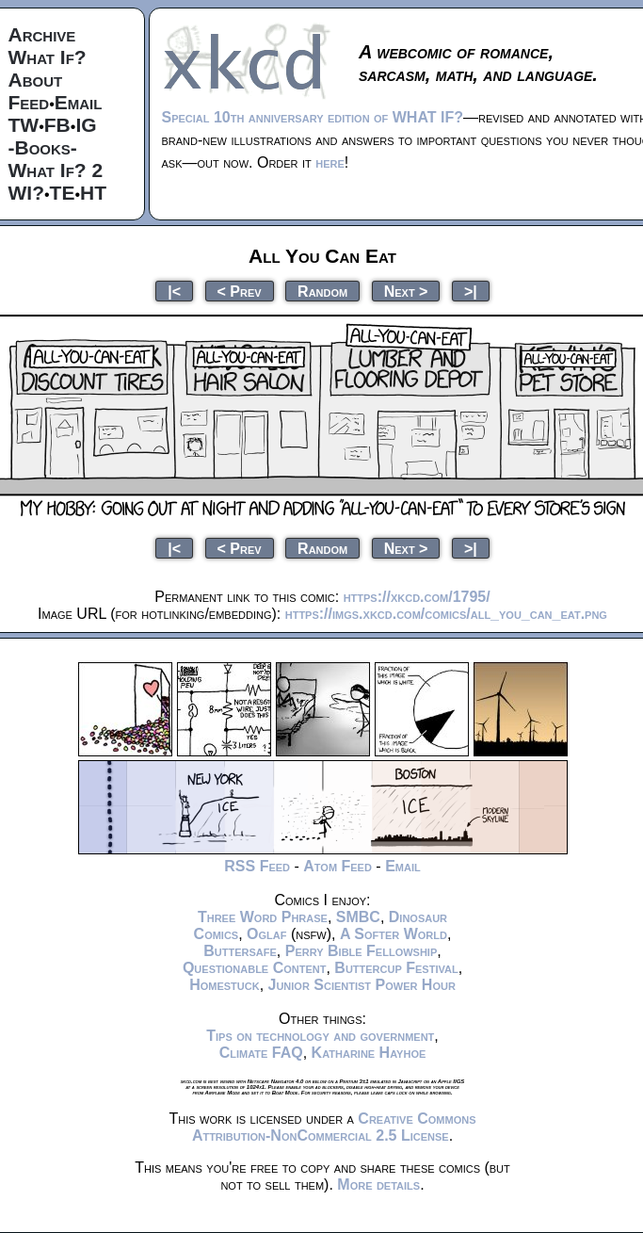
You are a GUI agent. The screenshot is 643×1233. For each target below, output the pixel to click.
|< (174, 291)
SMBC (358, 917)
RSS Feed (257, 866)
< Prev (239, 291)
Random (322, 291)
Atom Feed (337, 866)
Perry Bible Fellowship (361, 951)
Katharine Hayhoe (369, 1053)
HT (93, 192)
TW (24, 125)
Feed (29, 102)
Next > (406, 291)
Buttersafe (240, 951)
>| (470, 291)
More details (378, 1184)
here (330, 162)
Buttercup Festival (396, 968)
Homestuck (224, 985)
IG (85, 125)
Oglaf (266, 934)
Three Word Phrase (263, 917)
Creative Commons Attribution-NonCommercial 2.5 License (334, 1127)
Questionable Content (255, 968)
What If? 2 (56, 170)
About (35, 79)
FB (57, 125)
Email (79, 102)
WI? (26, 192)
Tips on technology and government (320, 1036)
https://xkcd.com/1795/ (417, 597)
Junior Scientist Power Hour (362, 985)
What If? (47, 57)
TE (62, 192)
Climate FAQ (261, 1053)
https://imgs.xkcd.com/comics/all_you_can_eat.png (446, 614)
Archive (42, 34)
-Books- (42, 147)
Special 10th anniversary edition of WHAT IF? (312, 117)
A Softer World (393, 934)
